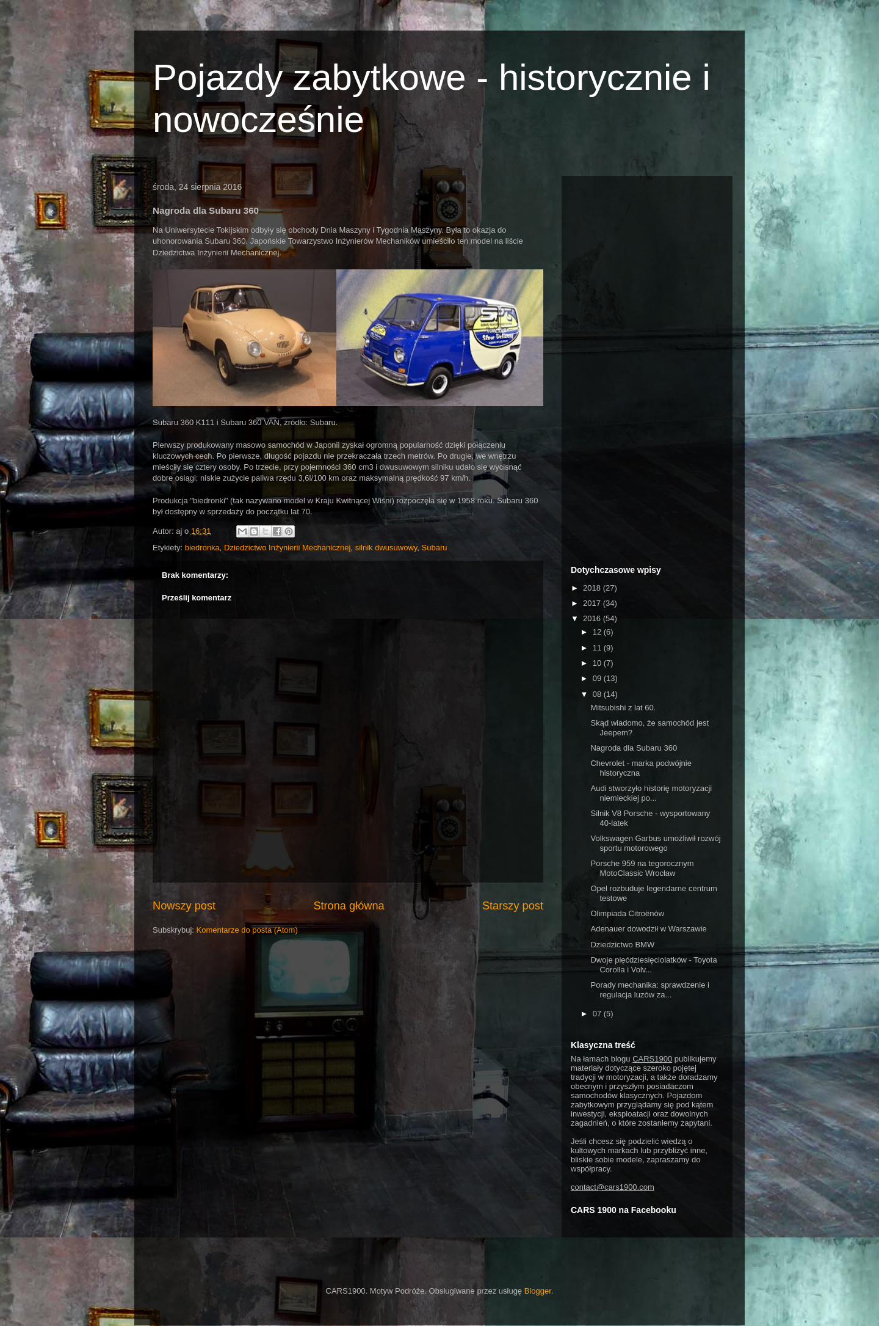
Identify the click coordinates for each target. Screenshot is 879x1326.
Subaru (434, 547)
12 (598, 631)
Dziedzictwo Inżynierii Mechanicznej (287, 547)
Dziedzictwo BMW (622, 944)
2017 (593, 603)
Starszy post (512, 906)
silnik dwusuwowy (386, 547)
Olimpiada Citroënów (627, 913)
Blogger (537, 1290)
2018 (593, 587)
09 (598, 678)
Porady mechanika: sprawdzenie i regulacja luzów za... (649, 989)
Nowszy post (184, 906)
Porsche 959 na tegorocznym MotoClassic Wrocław (641, 868)
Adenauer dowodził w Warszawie (648, 928)
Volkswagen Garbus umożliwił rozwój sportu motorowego (655, 843)
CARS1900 (652, 1058)
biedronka (202, 547)
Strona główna (348, 906)
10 (598, 663)
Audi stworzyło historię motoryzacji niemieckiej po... (651, 793)
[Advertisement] (647, 368)
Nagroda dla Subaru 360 (633, 747)
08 (598, 694)
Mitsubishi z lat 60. (623, 707)
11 (598, 647)
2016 (593, 618)
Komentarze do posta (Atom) (247, 929)
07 (598, 1013)
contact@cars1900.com (612, 1187)
